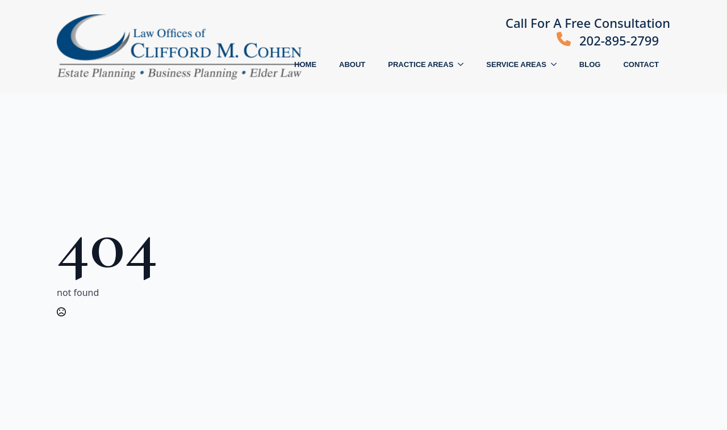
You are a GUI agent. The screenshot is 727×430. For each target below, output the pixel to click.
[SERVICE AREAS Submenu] (557, 64)
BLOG (590, 64)
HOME (305, 64)
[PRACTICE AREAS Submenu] (464, 64)
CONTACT (641, 64)
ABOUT (352, 64)
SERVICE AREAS (516, 64)
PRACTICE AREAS (420, 64)
